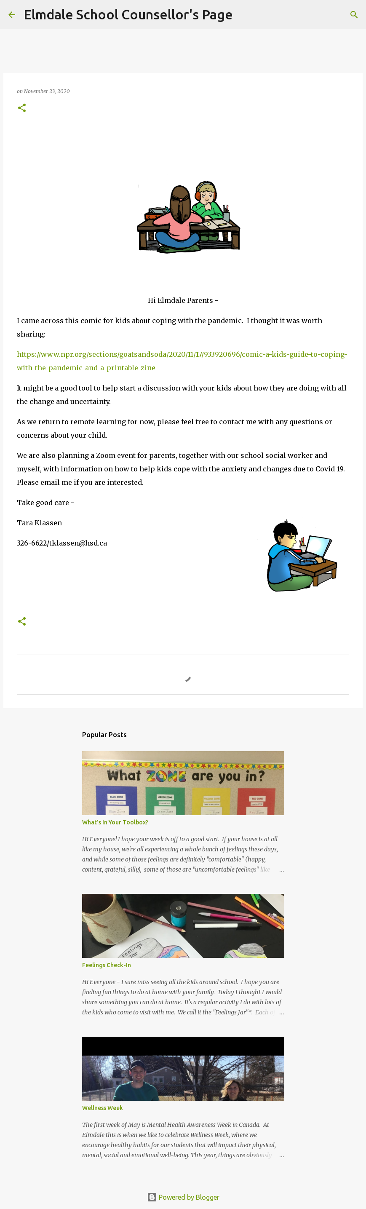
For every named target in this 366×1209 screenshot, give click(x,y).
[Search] (245, 15)
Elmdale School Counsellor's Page (128, 14)
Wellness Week (102, 1108)
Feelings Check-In (106, 965)
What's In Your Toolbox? (115, 822)
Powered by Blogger (183, 1197)
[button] (22, 108)
